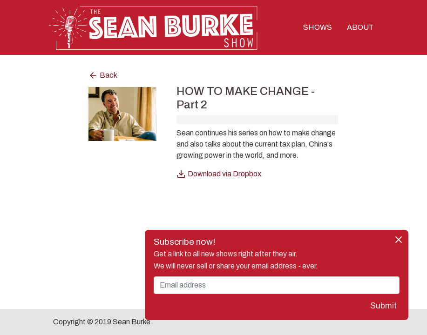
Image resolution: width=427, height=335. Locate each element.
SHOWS (317, 27)
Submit (383, 306)
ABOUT (360, 27)
